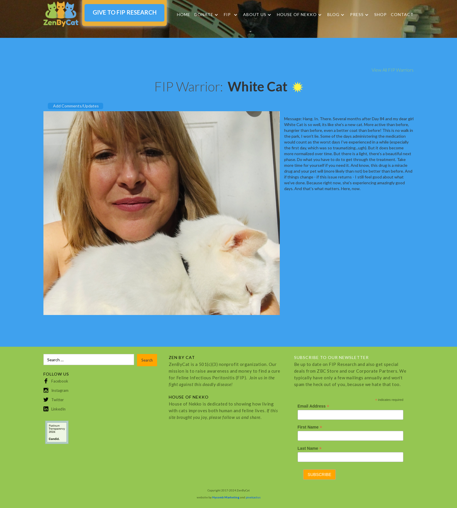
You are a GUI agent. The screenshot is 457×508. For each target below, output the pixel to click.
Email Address (313, 406)
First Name (310, 427)
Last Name (310, 448)
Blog (333, 15)
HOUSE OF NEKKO (297, 15)
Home (183, 14)
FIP (227, 15)
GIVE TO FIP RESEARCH (125, 12)
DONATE (203, 15)
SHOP (380, 14)
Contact (402, 14)
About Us (254, 15)
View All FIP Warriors (393, 69)
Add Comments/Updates (76, 105)
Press (357, 15)
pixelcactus (253, 497)
